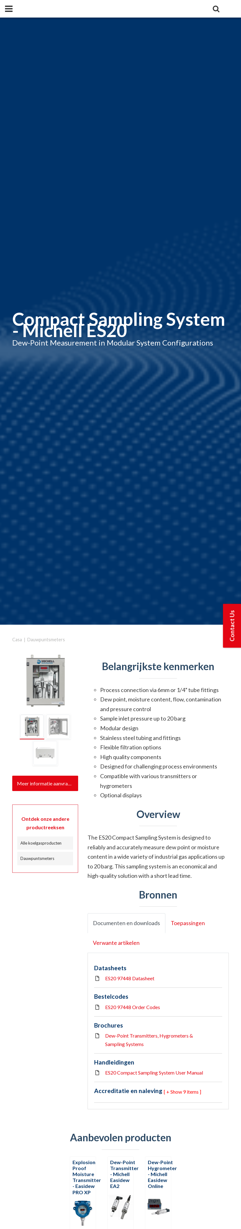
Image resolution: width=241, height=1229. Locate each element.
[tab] (32, 726)
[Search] (215, 8)
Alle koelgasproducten (41, 843)
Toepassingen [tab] (188, 923)
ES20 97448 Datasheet (129, 978)
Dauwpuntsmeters (46, 639)
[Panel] (8, 8)
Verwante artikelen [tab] (116, 943)
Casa (17, 639)
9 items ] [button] (192, 1092)
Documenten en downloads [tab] (126, 923)
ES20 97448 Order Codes (132, 1007)
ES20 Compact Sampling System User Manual (154, 1072)
